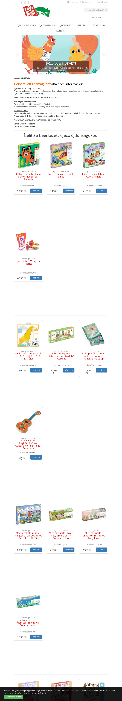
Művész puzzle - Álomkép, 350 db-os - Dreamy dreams (28, 479)
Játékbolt (19, 680)
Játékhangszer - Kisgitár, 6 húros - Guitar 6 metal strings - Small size (28, 358)
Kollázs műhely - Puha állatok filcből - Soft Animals (28, 176)
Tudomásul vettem (14, 696)
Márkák (81, 25)
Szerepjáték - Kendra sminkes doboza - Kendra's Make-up (93, 299)
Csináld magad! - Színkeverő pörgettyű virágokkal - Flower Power (28, 544)
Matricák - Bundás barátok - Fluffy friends (94, 542)
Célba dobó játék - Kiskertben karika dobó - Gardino (61, 299)
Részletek (36, 190)
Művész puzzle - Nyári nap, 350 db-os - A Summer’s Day (61, 421)
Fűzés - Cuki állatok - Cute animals (93, 175)
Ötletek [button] (31, 680)
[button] (21, 54)
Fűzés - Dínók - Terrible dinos (61, 175)
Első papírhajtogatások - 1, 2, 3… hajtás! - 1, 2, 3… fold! (28, 299)
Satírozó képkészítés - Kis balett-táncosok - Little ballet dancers (28, 602)
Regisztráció (101, 2)
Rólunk (63, 680)
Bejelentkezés (86, 2)
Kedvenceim (73, 2)
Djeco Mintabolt (26, 25)
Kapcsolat (52, 680)
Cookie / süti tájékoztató (26, 687)
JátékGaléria (47, 25)
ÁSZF (41, 680)
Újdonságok (66, 25)
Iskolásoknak (97, 25)
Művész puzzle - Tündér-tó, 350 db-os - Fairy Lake (93, 421)
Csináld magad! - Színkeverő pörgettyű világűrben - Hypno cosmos (61, 544)
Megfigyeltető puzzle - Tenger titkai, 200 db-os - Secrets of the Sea (28, 421)
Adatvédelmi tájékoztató (79, 680)
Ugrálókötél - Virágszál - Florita (28, 234)
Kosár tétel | (99, 17)
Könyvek (61, 30)
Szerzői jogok (100, 680)
